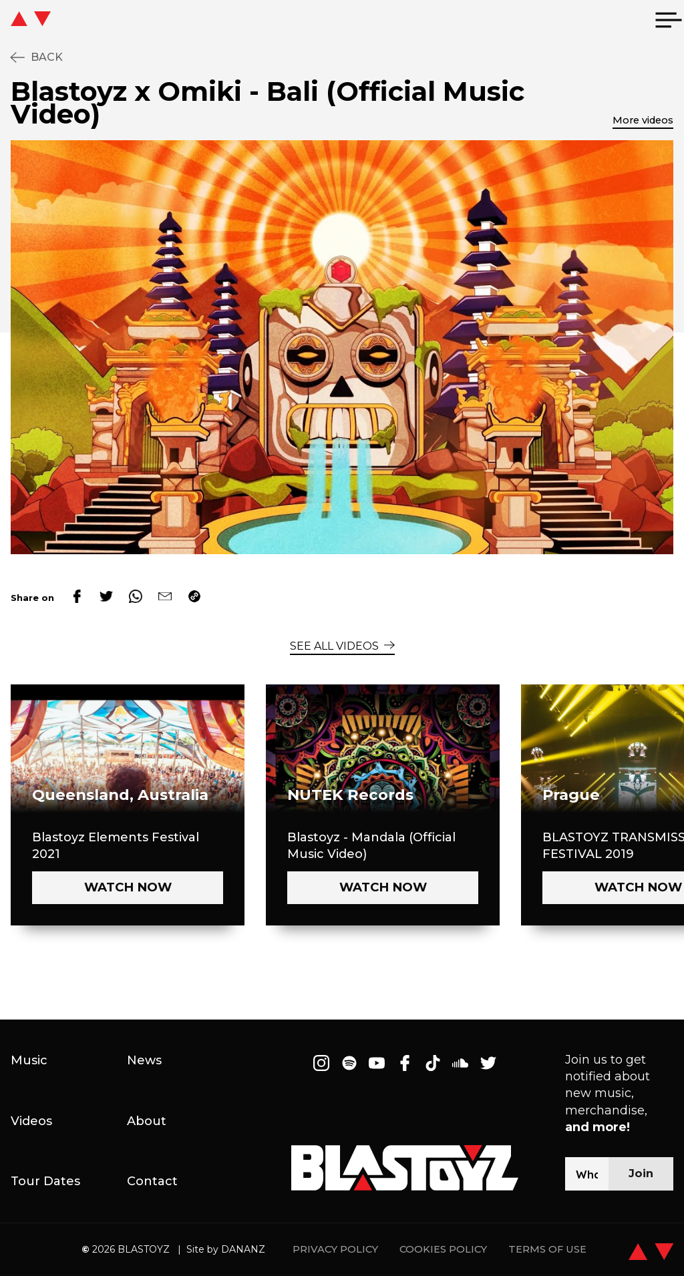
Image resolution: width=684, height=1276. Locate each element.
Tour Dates (45, 1181)
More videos (643, 120)
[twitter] (106, 598)
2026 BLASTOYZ (125, 1249)
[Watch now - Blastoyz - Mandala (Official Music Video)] (382, 887)
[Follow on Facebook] (404, 1063)
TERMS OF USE (547, 1249)
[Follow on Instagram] (321, 1063)
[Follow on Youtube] (377, 1063)
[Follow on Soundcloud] (460, 1063)
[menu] (668, 20)
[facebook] (77, 598)
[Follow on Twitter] (488, 1063)
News (144, 1060)
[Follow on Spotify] (349, 1063)
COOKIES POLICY (443, 1249)
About (146, 1121)
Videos (31, 1121)
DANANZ (243, 1249)
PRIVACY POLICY (335, 1249)
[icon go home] (57, 20)
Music (29, 1060)
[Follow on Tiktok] (432, 1063)
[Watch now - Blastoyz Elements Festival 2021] (127, 887)
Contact (152, 1181)
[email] (165, 598)
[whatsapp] (136, 598)
